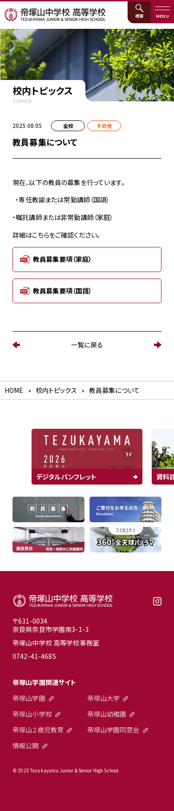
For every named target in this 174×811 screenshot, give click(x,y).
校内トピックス (56, 390)
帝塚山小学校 (32, 714)
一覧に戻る (87, 344)
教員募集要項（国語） (62, 290)
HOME (14, 390)
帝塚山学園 (29, 698)
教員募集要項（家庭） (62, 259)
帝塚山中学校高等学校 (63, 600)
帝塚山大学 (103, 698)
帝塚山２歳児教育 (38, 729)
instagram (157, 604)
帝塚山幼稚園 (107, 714)
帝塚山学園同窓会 (113, 729)
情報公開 (26, 745)
